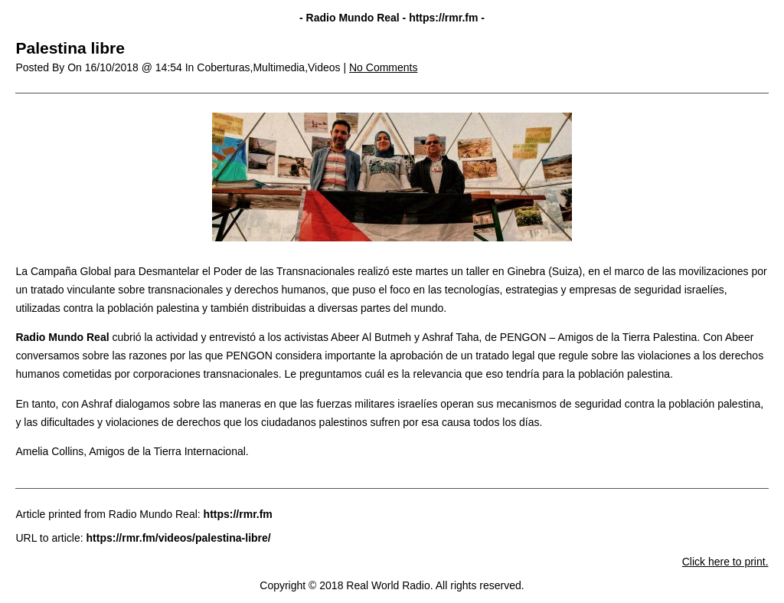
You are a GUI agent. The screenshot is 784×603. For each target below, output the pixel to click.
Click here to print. (725, 561)
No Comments (383, 67)
